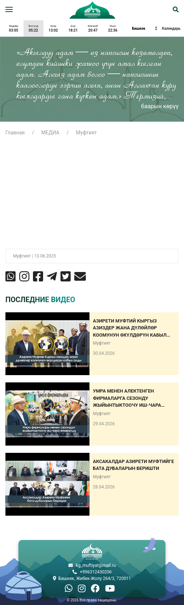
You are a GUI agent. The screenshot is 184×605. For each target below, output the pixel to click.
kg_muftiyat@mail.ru (96, 565)
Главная (15, 132)
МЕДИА (50, 132)
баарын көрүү (160, 106)
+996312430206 (96, 571)
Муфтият (86, 132)
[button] (9, 9)
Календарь (171, 29)
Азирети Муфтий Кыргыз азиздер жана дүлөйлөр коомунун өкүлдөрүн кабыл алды (130, 328)
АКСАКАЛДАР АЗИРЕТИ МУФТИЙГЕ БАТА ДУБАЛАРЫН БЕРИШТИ (133, 465)
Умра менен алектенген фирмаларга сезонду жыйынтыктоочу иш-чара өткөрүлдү (127, 398)
